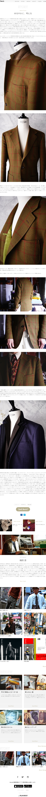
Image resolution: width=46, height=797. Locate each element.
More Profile (23, 581)
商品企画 (29, 504)
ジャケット (17, 504)
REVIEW (17, 1)
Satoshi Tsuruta (23, 10)
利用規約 (27, 790)
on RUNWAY (23, 795)
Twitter (24, 515)
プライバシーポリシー (20, 790)
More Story (42, 770)
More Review (42, 746)
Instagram (28, 777)
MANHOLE (23, 504)
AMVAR (28, 1)
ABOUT (34, 1)
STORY (23, 1)
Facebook (21, 515)
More (44, 666)
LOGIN (39, 1)
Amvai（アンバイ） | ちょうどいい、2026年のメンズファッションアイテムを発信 (2, 1)
